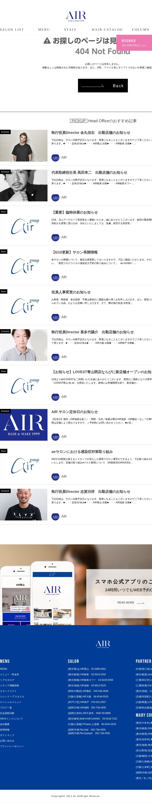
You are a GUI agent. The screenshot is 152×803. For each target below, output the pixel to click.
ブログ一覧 (6, 707)
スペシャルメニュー (10, 702)
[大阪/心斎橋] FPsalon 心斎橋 (92, 724)
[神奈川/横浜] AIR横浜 (88, 691)
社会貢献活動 (7, 713)
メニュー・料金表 (9, 674)
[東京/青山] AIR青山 (87, 669)
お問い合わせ (7, 740)
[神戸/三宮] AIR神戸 (87, 702)
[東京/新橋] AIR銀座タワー (90, 680)
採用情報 (5, 729)
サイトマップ (7, 735)
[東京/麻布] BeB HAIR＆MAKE (92, 718)
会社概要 (5, 724)
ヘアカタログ (7, 680)
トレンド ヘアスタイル (12, 696)
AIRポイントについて (11, 718)
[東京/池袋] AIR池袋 (87, 685)
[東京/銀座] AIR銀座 (87, 674)
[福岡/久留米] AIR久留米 (89, 713)
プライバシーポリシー (12, 746)
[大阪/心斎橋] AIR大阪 (88, 696)
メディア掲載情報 (9, 685)
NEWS (3, 669)
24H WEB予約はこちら (134, 42)
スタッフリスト (8, 691)
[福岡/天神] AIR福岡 (87, 707)
